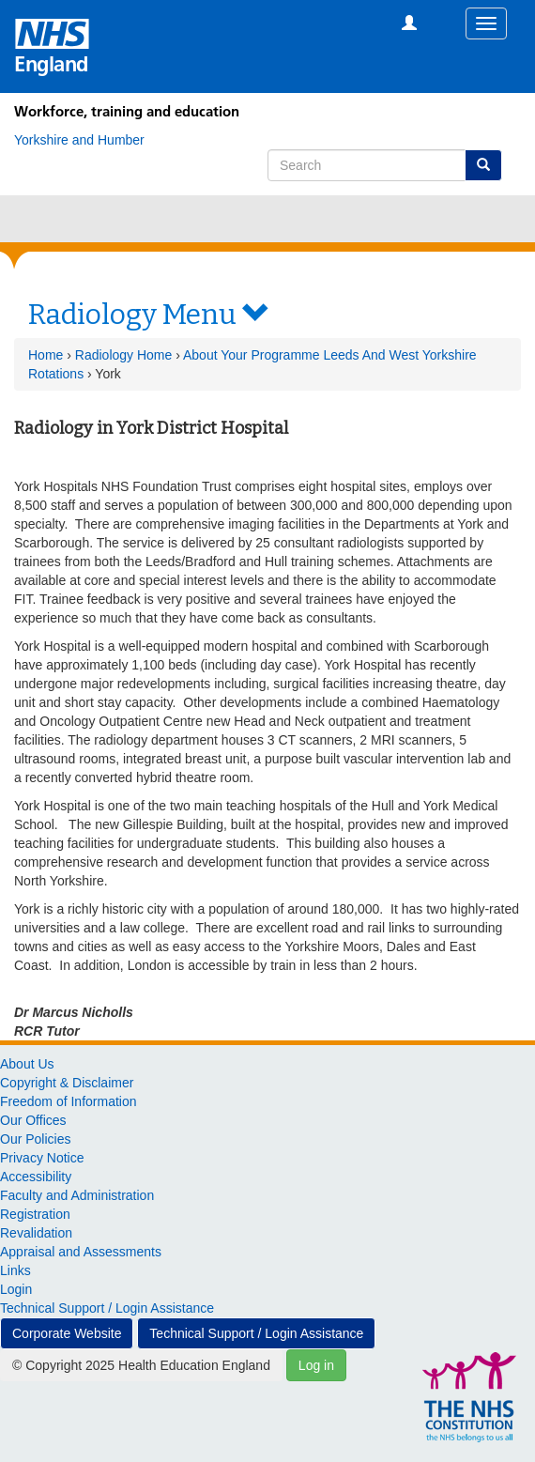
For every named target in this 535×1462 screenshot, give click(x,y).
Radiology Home (124, 354)
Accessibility (35, 1176)
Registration (35, 1214)
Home (45, 354)
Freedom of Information (68, 1101)
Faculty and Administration (77, 1195)
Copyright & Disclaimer (66, 1082)
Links (15, 1270)
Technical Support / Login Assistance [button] (256, 1333)
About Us (27, 1063)
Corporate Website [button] (66, 1333)
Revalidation (36, 1232)
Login (16, 1289)
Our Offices (33, 1120)
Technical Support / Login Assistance (107, 1308)
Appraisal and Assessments (80, 1251)
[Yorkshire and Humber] (79, 139)
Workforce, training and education (126, 111)
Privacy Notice (42, 1157)
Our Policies (35, 1139)
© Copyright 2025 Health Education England (141, 1365)
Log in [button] (316, 1365)
